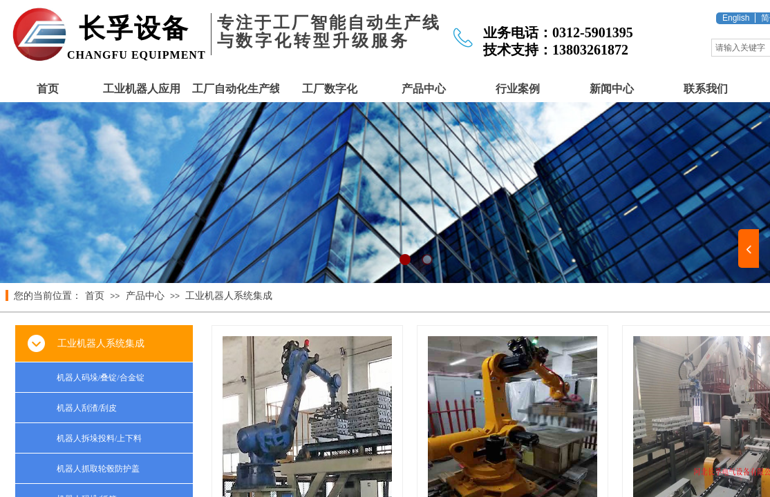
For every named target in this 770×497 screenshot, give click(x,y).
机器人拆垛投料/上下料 (99, 438)
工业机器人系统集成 (228, 296)
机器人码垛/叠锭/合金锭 (100, 377)
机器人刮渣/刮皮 (87, 408)
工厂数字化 (329, 89)
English (735, 18)
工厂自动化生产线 (235, 89)
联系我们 (706, 89)
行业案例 (518, 89)
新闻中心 (612, 89)
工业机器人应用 (141, 89)
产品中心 (424, 89)
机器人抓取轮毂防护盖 (98, 469)
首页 (48, 89)
